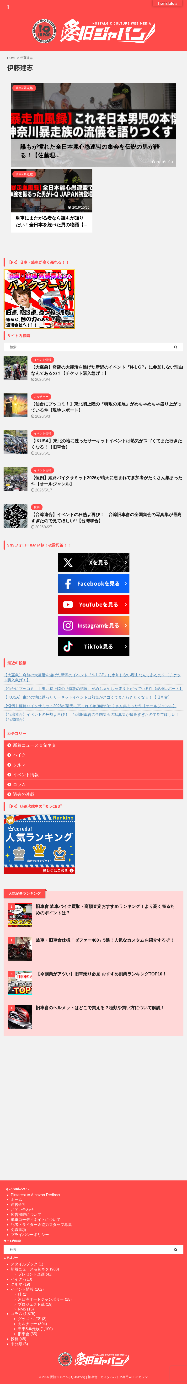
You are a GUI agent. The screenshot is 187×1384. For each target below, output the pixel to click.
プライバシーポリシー (30, 1235)
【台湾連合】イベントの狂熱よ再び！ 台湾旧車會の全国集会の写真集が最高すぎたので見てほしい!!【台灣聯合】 (91, 717)
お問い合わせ (22, 1209)
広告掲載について (26, 1215)
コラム (19, 784)
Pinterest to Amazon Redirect (35, 1195)
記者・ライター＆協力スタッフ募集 (41, 1225)
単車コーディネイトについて (35, 1220)
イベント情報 (26, 774)
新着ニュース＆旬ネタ (34, 745)
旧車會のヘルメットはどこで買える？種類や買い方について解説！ (100, 1007)
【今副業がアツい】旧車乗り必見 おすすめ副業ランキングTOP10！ (101, 974)
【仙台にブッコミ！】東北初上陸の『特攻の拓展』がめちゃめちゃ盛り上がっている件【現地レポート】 (93, 689)
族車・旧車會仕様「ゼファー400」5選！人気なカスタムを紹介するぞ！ (105, 940)
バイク (19, 755)
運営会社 (18, 1204)
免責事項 (18, 1230)
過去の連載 (23, 794)
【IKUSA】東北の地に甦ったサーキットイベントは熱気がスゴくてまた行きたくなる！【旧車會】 (88, 697)
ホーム (16, 1199)
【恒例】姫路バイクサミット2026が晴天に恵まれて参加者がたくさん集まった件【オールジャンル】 (90, 706)
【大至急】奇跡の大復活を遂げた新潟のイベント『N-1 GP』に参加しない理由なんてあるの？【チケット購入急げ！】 (92, 677)
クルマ (19, 765)
